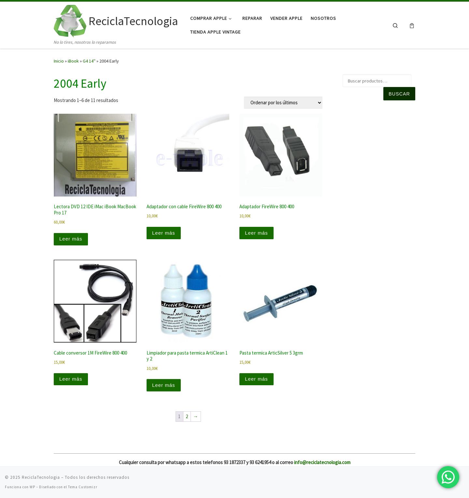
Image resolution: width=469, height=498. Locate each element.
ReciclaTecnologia (41, 477)
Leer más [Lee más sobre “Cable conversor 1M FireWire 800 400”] (70, 379)
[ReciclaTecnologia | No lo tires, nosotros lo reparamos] (70, 20)
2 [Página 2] (187, 416)
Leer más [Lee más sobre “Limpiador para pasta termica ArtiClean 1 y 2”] (163, 385)
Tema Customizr (82, 487)
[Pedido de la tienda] (283, 102)
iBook (73, 61)
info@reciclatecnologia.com (322, 462)
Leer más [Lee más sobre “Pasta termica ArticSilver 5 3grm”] (256, 379)
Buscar (399, 93)
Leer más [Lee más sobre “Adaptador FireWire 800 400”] (256, 233)
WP (32, 487)
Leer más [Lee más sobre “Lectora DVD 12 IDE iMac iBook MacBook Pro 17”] (70, 239)
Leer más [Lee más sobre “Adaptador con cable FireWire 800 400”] (163, 233)
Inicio (59, 61)
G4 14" (89, 61)
